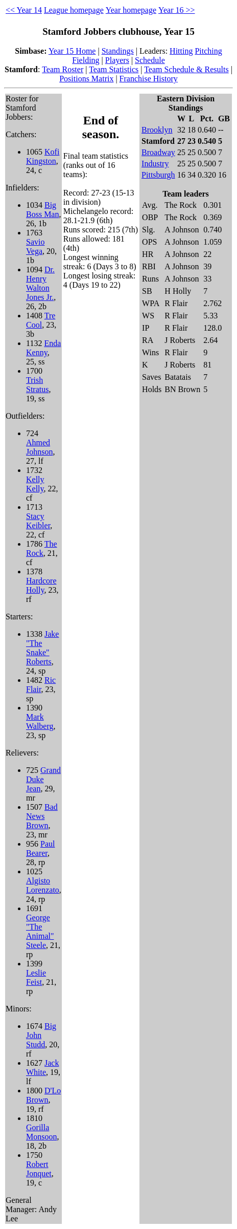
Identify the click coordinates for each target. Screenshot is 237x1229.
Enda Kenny (43, 348)
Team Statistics (113, 69)
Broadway (158, 152)
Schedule (150, 60)
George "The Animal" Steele (40, 931)
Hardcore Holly (41, 585)
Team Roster (62, 69)
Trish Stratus (37, 385)
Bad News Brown (42, 816)
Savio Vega (35, 246)
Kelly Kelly (35, 484)
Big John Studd (41, 1035)
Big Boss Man (42, 210)
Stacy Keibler (38, 521)
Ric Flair (41, 685)
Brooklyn (156, 129)
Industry (155, 163)
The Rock (41, 548)
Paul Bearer (40, 848)
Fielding (85, 60)
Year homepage (131, 10)
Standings (118, 51)
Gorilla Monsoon (41, 1132)
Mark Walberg (40, 721)
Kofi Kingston (42, 156)
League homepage (74, 10)
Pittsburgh (158, 174)
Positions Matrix (86, 78)
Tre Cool (40, 320)
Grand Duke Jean (43, 779)
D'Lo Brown (43, 1095)
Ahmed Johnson (39, 447)
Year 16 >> (176, 10)
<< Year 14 (24, 10)
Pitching (208, 51)
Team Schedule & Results (186, 69)
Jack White (42, 1067)
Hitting (181, 51)
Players (117, 60)
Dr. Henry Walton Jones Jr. (40, 283)
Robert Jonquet (39, 1169)
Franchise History (149, 78)
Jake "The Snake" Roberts (42, 648)
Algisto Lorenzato (42, 885)
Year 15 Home (72, 51)
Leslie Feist (36, 977)
